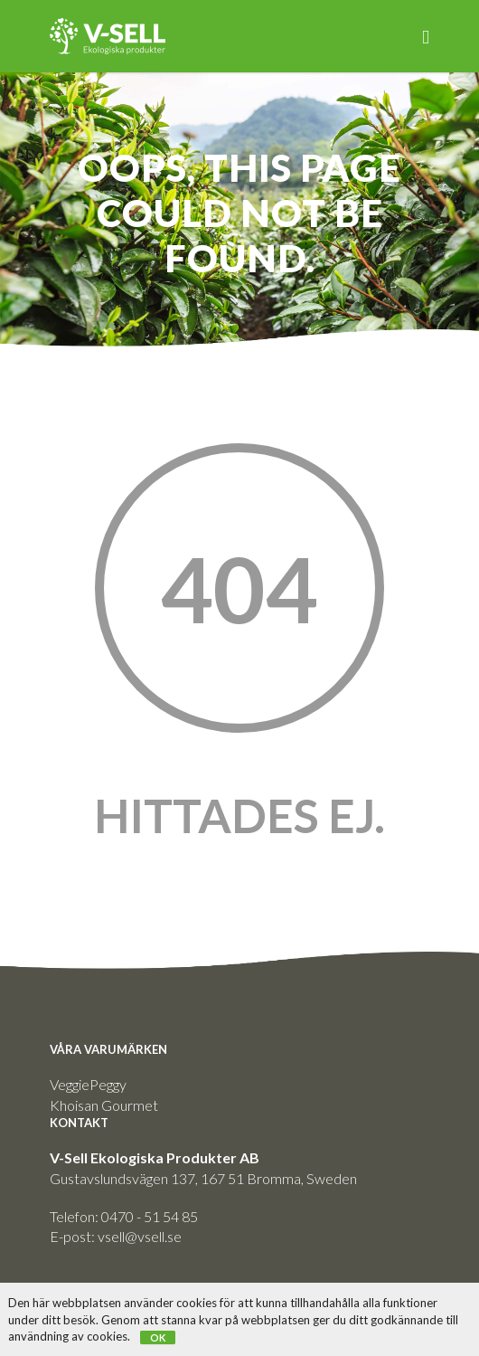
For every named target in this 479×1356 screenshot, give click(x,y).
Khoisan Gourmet (104, 1105)
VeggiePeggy (88, 1084)
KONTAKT (79, 1122)
